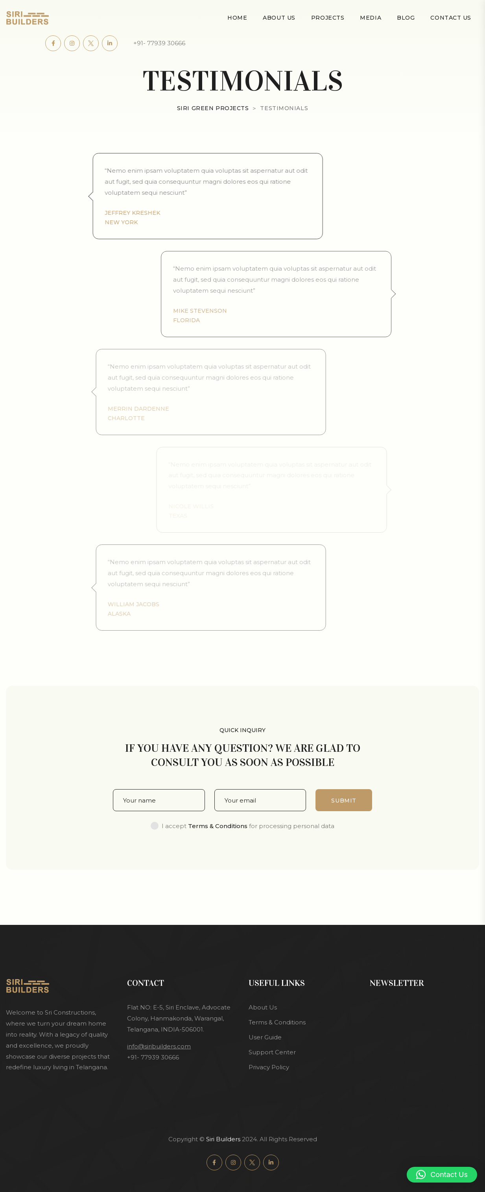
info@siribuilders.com (159, 1046)
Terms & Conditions (277, 1022)
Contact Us (450, 17)
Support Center (272, 1052)
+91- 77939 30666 (159, 43)
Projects (327, 17)
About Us (279, 17)
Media (370, 17)
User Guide (265, 1037)
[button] (442, 1175)
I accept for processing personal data (248, 826)
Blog (406, 17)
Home (237, 17)
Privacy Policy (269, 1067)
